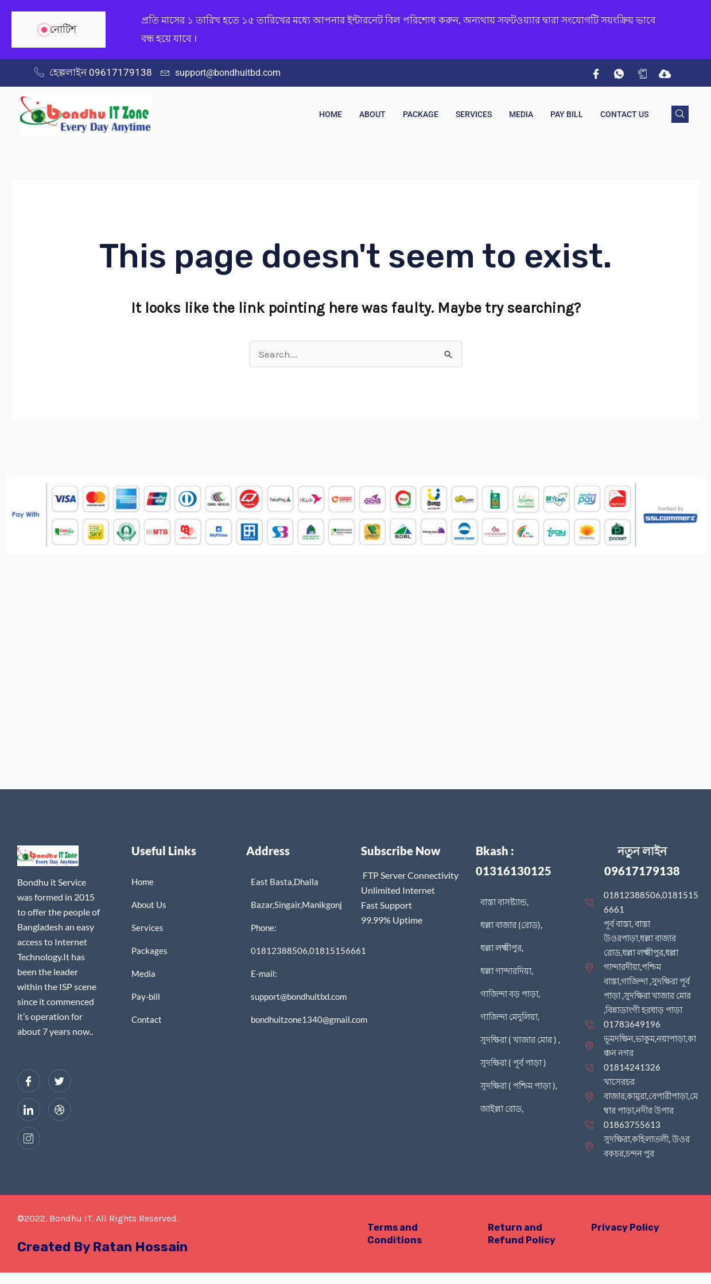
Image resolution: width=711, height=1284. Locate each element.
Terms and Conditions (394, 1233)
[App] (642, 73)
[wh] (619, 73)
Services (474, 114)
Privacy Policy (626, 1227)
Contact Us (624, 114)
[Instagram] (28, 1138)
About (372, 114)
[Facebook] (596, 73)
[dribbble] (59, 1109)
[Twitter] (59, 1080)
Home (330, 114)
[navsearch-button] (680, 114)
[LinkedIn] (28, 1109)
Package (420, 114)
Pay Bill (566, 114)
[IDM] (665, 73)
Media (521, 114)
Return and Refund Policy (522, 1233)
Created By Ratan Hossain (107, 1247)
